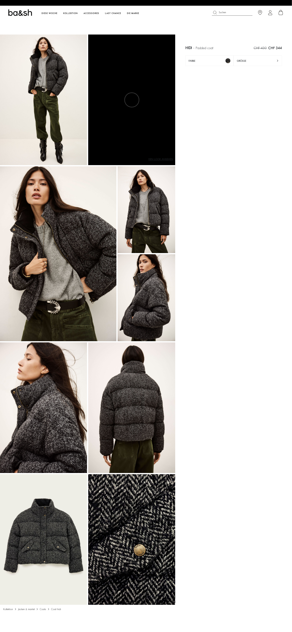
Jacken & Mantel (26, 609)
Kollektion (8, 609)
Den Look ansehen (160, 159)
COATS (43, 609)
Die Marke (133, 13)
